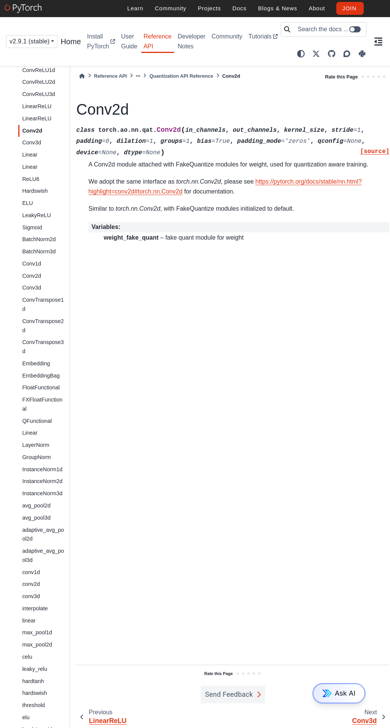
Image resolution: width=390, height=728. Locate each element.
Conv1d (31, 264)
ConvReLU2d (38, 82)
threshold (33, 705)
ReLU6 (30, 179)
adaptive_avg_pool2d (43, 534)
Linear (29, 155)
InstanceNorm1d (42, 469)
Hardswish (35, 191)
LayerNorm (35, 445)
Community (226, 36)
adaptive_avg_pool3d (43, 555)
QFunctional (37, 421)
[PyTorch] (24, 8)
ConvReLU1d (38, 70)
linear (28, 621)
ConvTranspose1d (43, 304)
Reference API (158, 41)
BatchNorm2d (39, 239)
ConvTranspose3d (43, 346)
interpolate (35, 608)
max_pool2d (37, 645)
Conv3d (31, 142)
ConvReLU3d (38, 94)
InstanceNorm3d (42, 493)
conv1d (31, 572)
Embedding (36, 363)
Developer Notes (192, 41)
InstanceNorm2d (42, 481)
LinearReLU (36, 106)
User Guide (129, 41)
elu (25, 717)
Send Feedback (229, 694)
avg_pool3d (36, 518)
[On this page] (378, 41)
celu (27, 657)
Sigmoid (32, 227)
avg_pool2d (36, 505)
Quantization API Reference (181, 76)
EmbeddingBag (40, 376)
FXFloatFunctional (42, 404)
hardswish (34, 693)
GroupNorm (36, 457)
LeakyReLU (36, 215)
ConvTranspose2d (43, 325)
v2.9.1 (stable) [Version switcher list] (30, 41)
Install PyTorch (98, 41)
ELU (27, 203)
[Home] (82, 76)
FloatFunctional (40, 387)
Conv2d (32, 131)
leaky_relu (34, 669)
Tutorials (260, 36)
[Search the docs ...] (329, 29)
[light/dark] (300, 53)
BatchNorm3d (39, 251)
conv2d (31, 584)
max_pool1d (37, 632)
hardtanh (33, 681)
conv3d (31, 596)
